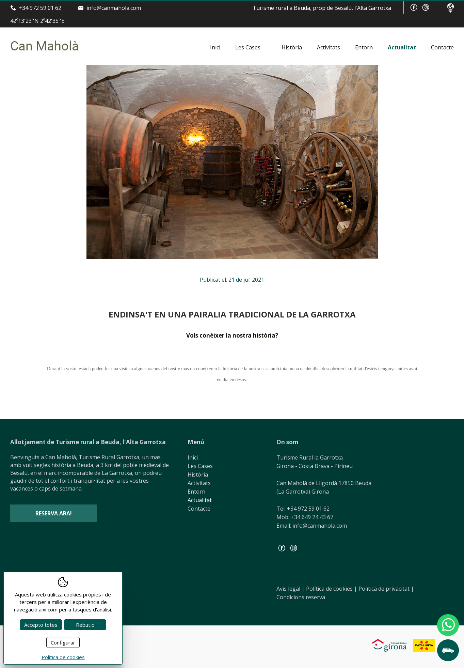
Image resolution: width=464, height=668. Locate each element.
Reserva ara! (53, 513)
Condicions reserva (300, 597)
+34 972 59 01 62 (40, 8)
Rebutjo (85, 624)
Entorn (364, 47)
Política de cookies (331, 588)
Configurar (63, 642)
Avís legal (290, 588)
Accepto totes (41, 624)
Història (292, 47)
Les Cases (247, 47)
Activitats (328, 47)
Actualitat (402, 47)
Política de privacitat (386, 588)
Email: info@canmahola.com (311, 525)
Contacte (442, 47)
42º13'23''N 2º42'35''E (37, 21)
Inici (215, 47)
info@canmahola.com (113, 8)
